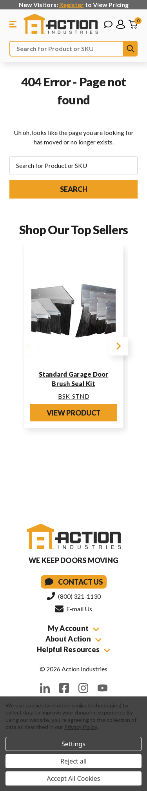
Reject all (73, 761)
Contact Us (74, 582)
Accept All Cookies (73, 778)
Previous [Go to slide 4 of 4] (28, 346)
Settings (73, 744)
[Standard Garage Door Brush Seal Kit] (73, 308)
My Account (74, 628)
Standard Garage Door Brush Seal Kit (74, 378)
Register (71, 4)
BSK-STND (73, 396)
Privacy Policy (80, 727)
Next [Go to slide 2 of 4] (118, 346)
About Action (73, 638)
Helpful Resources (74, 649)
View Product (74, 412)
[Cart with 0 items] (133, 24)
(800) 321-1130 (74, 596)
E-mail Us (73, 608)
